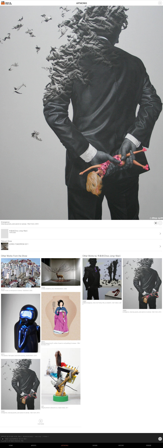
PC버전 (45, 436)
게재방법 (148, 445)
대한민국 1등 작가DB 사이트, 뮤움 (11, 436)
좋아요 (156, 223)
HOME (11, 445)
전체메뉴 (160, 3)
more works (41, 423)
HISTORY (121, 445)
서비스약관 (38, 436)
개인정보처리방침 (28, 436)
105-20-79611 (22, 439)
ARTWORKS (64, 445)
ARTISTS (33, 445)
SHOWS (95, 445)
